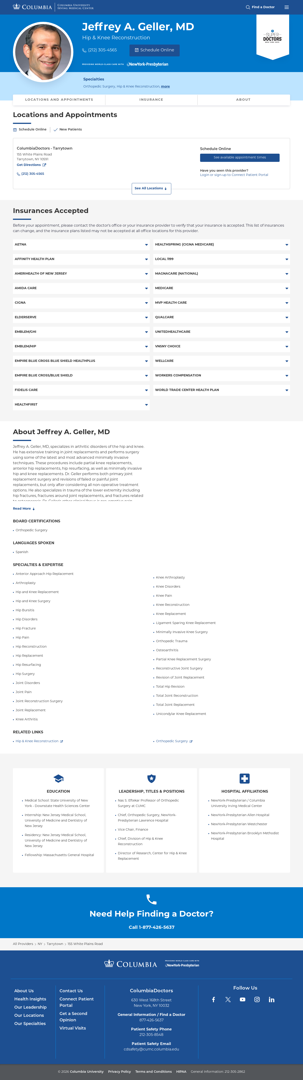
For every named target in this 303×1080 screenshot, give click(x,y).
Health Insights (30, 999)
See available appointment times (240, 157)
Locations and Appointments (59, 100)
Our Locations (29, 1016)
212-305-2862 (235, 1072)
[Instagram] (257, 999)
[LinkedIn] (271, 999)
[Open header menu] (286, 7)
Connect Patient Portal (77, 1002)
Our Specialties (30, 1024)
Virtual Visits (73, 1028)
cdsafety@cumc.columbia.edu (151, 1049)
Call (151, 927)
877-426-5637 (151, 1020)
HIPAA (181, 1072)
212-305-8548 (151, 1035)
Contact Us (71, 991)
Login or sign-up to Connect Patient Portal (234, 175)
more (165, 86)
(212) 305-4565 (102, 50)
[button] (151, 188)
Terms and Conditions (153, 1072)
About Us (24, 991)
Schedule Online (154, 50)
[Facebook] (213, 999)
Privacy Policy (119, 1072)
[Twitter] (228, 999)
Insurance (151, 100)
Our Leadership (30, 1007)
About (243, 100)
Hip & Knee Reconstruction (37, 741)
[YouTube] (242, 999)
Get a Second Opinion (73, 1017)
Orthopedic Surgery (172, 741)
